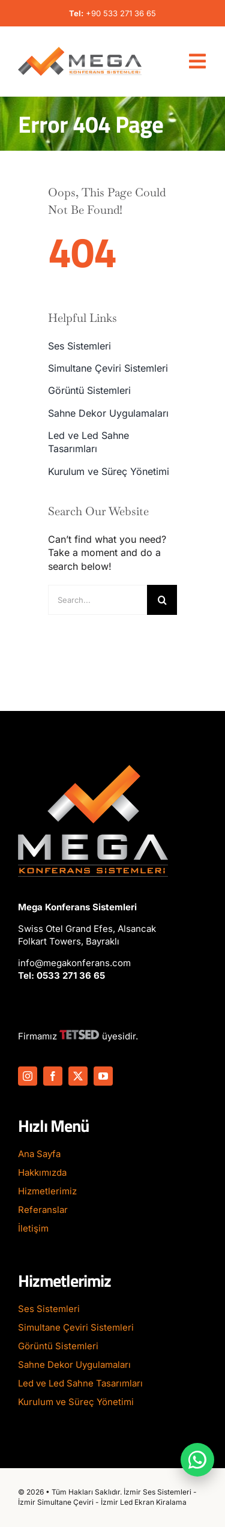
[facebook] (52, 1076)
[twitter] (78, 1076)
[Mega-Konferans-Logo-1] (80, 52)
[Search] (162, 600)
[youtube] (103, 1076)
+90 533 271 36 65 (121, 13)
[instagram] (27, 1076)
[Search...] (97, 600)
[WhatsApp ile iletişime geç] (197, 1460)
